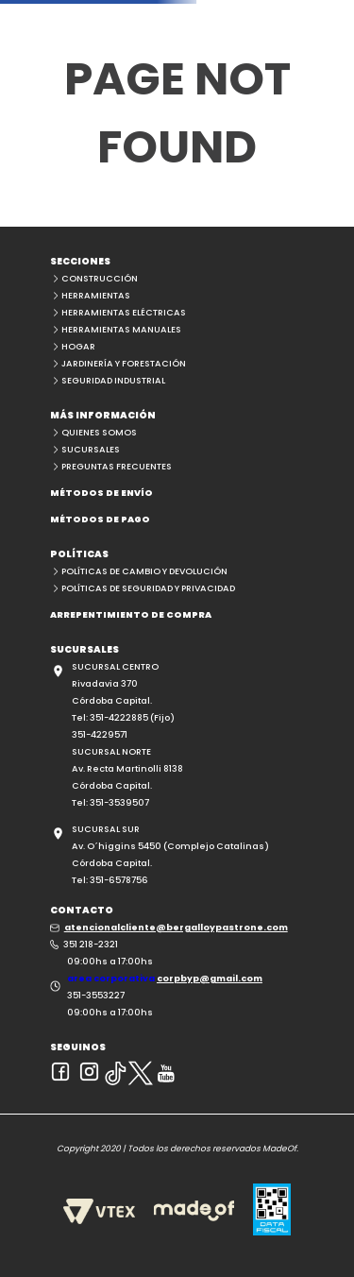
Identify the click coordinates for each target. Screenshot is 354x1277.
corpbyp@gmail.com (209, 978)
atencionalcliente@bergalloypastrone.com (176, 927)
